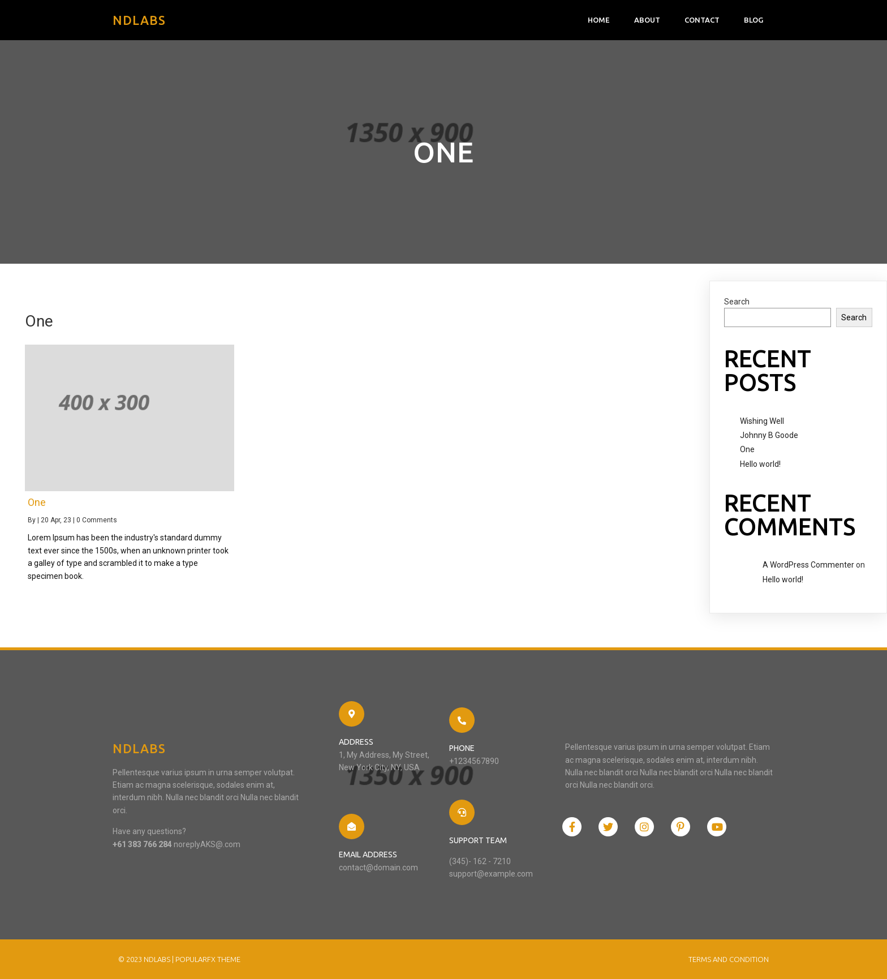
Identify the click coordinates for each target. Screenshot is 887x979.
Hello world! (760, 464)
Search (737, 301)
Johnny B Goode (769, 435)
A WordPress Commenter (808, 564)
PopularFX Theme (207, 959)
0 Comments (96, 520)
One (747, 449)
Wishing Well (762, 421)
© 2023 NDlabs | (146, 959)
